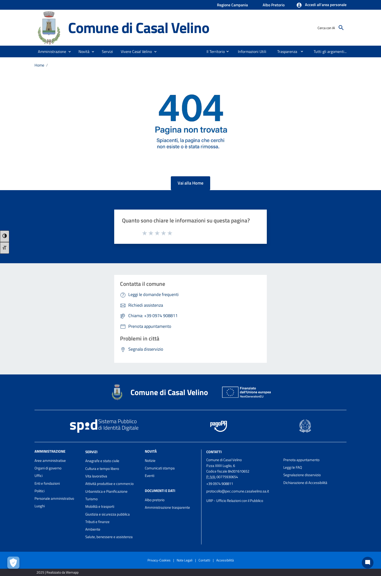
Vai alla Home (190, 183)
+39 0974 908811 (219, 483)
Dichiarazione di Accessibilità (305, 482)
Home (39, 65)
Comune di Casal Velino (138, 27)
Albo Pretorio (274, 5)
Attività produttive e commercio (109, 483)
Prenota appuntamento (301, 460)
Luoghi (40, 506)
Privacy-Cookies (159, 560)
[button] (321, 5)
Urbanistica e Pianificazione (106, 491)
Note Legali (184, 560)
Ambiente (92, 529)
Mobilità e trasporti (99, 506)
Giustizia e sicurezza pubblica (107, 514)
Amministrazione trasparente (167, 507)
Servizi (91, 451)
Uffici (39, 475)
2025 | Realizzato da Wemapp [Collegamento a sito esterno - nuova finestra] (57, 572)
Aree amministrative (50, 460)
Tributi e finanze (97, 522)
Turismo (91, 499)
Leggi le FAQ (292, 467)
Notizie (150, 460)
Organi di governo (48, 468)
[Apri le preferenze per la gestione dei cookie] (13, 563)
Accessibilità (225, 560)
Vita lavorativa (96, 476)
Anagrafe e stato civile (102, 461)
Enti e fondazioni (47, 483)
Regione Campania (232, 5)
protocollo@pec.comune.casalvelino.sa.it (237, 491)
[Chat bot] (368, 563)
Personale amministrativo (54, 498)
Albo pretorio (155, 500)
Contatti (214, 451)
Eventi (149, 475)
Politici (39, 491)
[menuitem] (213, 51)
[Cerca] (341, 27)
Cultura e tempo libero (102, 468)
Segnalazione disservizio (302, 475)
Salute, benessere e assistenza (109, 537)
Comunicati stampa (160, 468)
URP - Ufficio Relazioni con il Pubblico (234, 500)
